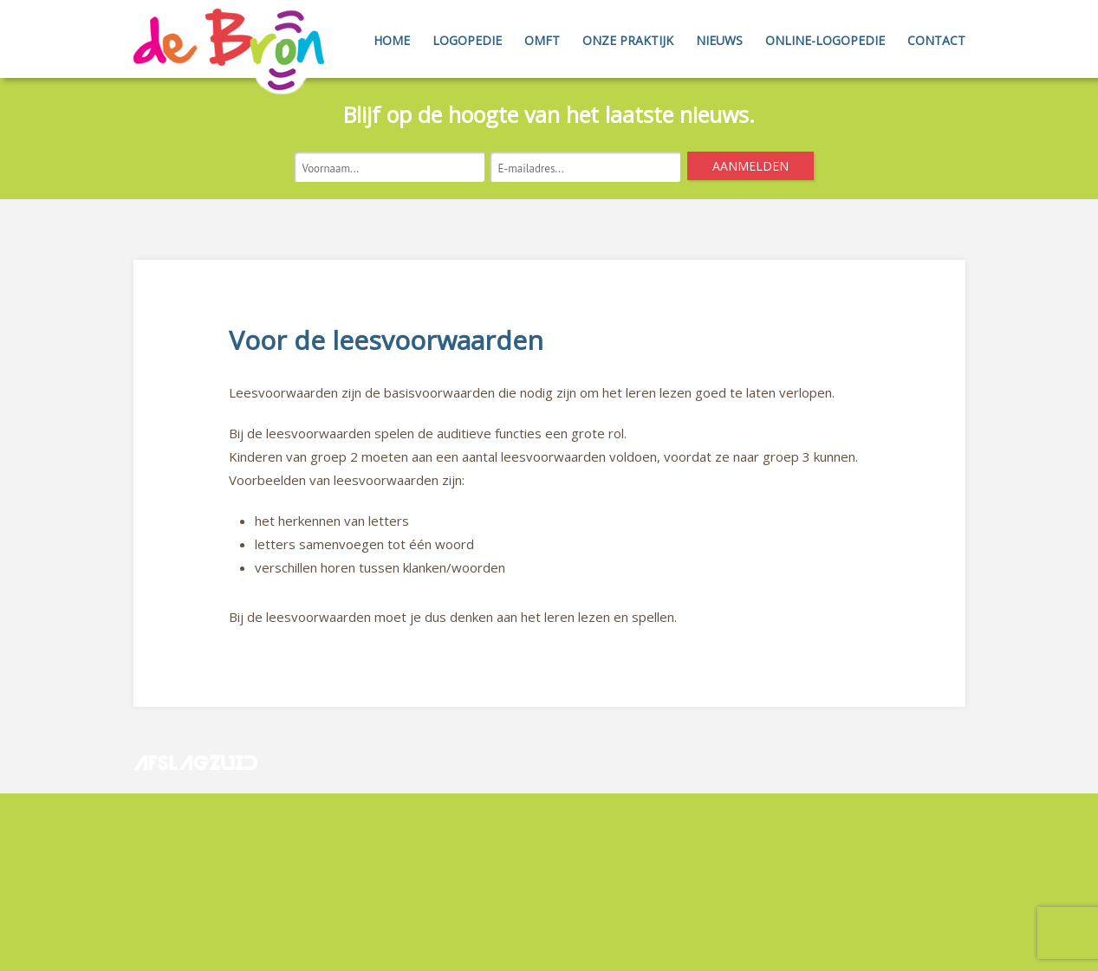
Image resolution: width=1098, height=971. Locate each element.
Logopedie (467, 40)
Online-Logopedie (825, 40)
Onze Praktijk (627, 40)
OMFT (542, 40)
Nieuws (719, 40)
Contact (936, 40)
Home (392, 40)
